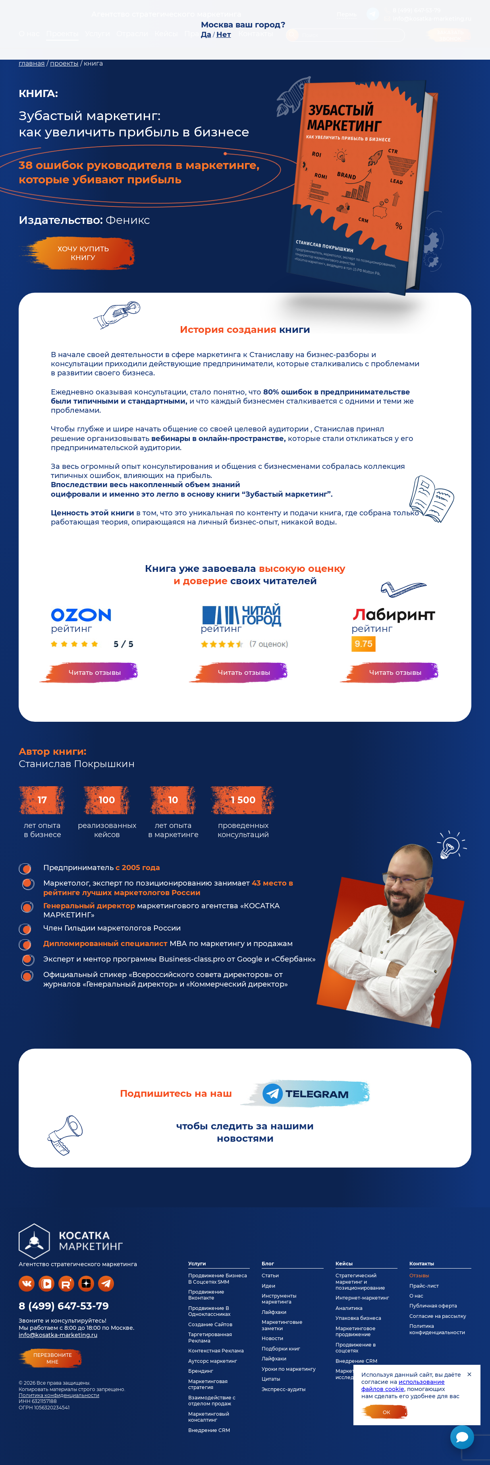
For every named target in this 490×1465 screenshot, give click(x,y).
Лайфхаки (274, 1312)
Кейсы (344, 1264)
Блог (268, 1264)
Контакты (421, 1264)
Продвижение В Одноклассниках (209, 1311)
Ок (386, 1412)
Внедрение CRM (209, 1430)
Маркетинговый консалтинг (208, 1417)
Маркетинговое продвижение (356, 1331)
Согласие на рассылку (437, 1316)
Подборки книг (281, 1349)
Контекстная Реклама (216, 1351)
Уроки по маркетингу (289, 1369)
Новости (272, 1338)
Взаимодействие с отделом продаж (211, 1401)
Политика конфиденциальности (59, 1395)
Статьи (270, 1275)
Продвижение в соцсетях (356, 1348)
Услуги (197, 1264)
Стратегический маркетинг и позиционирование (360, 1282)
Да (206, 34)
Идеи (268, 1286)
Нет (223, 34)
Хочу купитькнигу (83, 253)
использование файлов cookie (403, 1385)
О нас (416, 1296)
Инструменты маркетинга (279, 1299)
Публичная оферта (433, 1306)
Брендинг (200, 1371)
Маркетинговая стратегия (208, 1384)
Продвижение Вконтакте (206, 1295)
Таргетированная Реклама (210, 1337)
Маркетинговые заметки (282, 1325)
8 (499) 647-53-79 (64, 1306)
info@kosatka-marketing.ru (58, 1335)
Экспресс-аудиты (284, 1389)
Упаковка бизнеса (358, 1318)
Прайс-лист (424, 1286)
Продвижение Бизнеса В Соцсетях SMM (217, 1278)
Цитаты (271, 1379)
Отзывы (419, 1275)
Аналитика (349, 1308)
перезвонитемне (52, 1358)
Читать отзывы (95, 672)
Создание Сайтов (210, 1324)
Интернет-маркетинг (362, 1298)
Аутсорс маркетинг (212, 1361)
